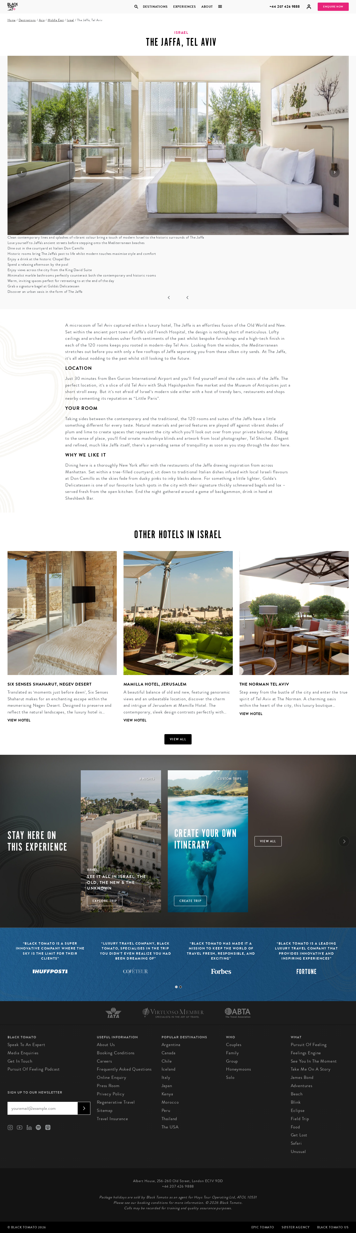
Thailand (169, 1119)
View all (178, 739)
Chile (167, 1061)
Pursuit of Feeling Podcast (34, 1069)
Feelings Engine (306, 1053)
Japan (167, 1085)
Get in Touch (20, 1061)
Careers (104, 1061)
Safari (296, 1143)
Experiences (184, 6)
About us (106, 1044)
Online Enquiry (111, 1077)
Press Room (108, 1085)
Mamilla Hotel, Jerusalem (155, 684)
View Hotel (19, 720)
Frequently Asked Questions (124, 1069)
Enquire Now (333, 7)
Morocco (170, 1102)
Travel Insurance (112, 1119)
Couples (234, 1044)
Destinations (155, 6)
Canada (169, 1053)
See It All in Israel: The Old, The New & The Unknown (116, 882)
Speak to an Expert (26, 1044)
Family (232, 1053)
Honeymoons (238, 1069)
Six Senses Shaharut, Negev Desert (50, 684)
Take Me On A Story (311, 1069)
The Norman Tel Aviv (264, 684)
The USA (170, 1127)
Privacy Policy (111, 1094)
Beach (297, 1094)
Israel (70, 20)
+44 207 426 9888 (285, 6)
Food (295, 1127)
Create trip (190, 901)
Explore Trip (104, 901)
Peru (166, 1110)
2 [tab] (180, 987)
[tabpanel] (59, 641)
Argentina (171, 1044)
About (207, 6)
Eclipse (298, 1110)
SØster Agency (295, 1227)
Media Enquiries (23, 1053)
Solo (230, 1077)
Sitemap (105, 1110)
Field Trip (300, 1119)
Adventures (302, 1085)
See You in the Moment (314, 1061)
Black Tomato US (333, 1227)
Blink (296, 1102)
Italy (166, 1077)
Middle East (56, 20)
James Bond (302, 1077)
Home (12, 20)
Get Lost (299, 1135)
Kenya (167, 1094)
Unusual (298, 1151)
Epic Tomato (262, 1227)
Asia (42, 20)
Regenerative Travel (116, 1102)
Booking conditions (116, 1053)
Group (232, 1061)
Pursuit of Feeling (309, 1044)
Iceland (169, 1069)
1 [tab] (176, 987)
